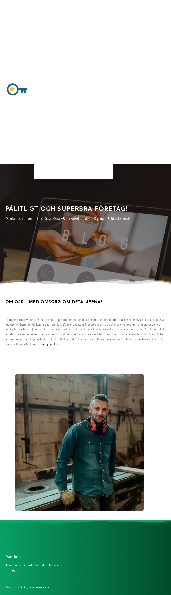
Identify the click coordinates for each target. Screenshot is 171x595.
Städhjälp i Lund (50, 344)
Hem (40, 4)
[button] (73, 90)
